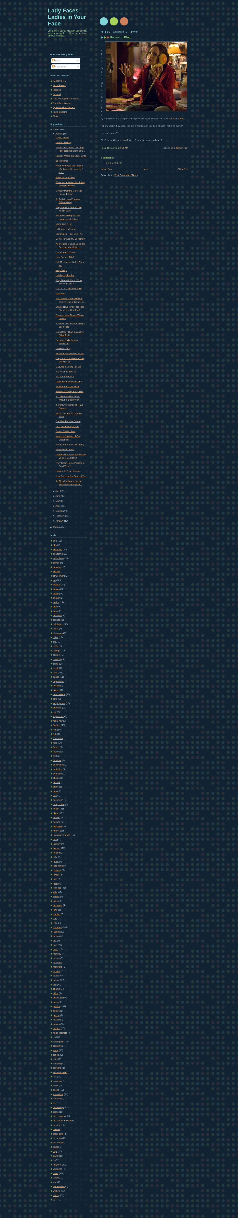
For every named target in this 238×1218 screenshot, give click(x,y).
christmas (58, 633)
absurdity (57, 549)
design (56, 685)
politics (56, 1006)
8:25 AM (124, 148)
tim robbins (58, 1142)
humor (56, 830)
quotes (56, 1024)
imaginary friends (61, 835)
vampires (57, 1169)
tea (54, 1103)
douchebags (59, 694)
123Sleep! (61, 293)
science (57, 1063)
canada (56, 620)
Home (145, 169)
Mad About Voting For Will (68, 367)
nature (56, 980)
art (54, 580)
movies (56, 971)
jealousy (57, 870)
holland (56, 822)
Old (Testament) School (67, 426)
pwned (56, 1019)
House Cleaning (64, 142)
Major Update (62, 137)
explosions (58, 716)
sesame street (60, 1072)
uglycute (57, 1164)
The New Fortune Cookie (68, 421)
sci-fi (55, 1059)
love (55, 945)
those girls (58, 1134)
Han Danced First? (65, 449)
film (186, 148)
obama (56, 989)
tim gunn (57, 1138)
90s (55, 545)
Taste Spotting (60, 112)
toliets (56, 1147)
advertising (58, 558)
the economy (59, 1116)
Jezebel (57, 94)
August (58, 133)
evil (54, 712)
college (56, 650)
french (56, 747)
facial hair (58, 721)
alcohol (56, 571)
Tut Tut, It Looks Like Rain (69, 288)
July (57, 491)
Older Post (182, 169)
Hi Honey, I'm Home (66, 229)
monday (57, 954)
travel (55, 1156)
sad (55, 1037)
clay (55, 642)
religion (56, 1028)
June (57, 496)
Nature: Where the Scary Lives (71, 156)
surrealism (58, 1094)
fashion (179, 148)
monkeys (57, 962)
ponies (56, 1011)
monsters (57, 967)
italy (55, 857)
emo (172, 148)
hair (55, 795)
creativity (57, 659)
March (58, 511)
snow (55, 1085)
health (56, 808)
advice (56, 563)
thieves (56, 1129)
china (55, 628)
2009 (55, 129)
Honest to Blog (120, 37)
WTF (55, 1199)
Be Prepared (62, 161)
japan (55, 861)
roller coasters (60, 1033)
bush (55, 611)
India (55, 839)
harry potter (59, 804)
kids (55, 892)
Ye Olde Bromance (65, 376)
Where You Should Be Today (70, 444)
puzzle (56, 1015)
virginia (56, 1177)
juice (55, 883)
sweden (57, 1098)
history (56, 813)
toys (55, 1151)
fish (54, 734)
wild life (56, 1191)
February (59, 515)
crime (55, 664)
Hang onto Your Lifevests (68, 471)
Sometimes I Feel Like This (69, 234)
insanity (57, 844)
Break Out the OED (65, 177)
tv (54, 1160)
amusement (59, 576)
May (57, 501)
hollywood (58, 826)
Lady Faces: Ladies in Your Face (67, 17)
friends (56, 751)
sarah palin (58, 1041)
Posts (56, 60)
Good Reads (59, 85)
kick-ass (57, 888)
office (55, 993)
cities (55, 637)
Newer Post (106, 169)
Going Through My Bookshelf (70, 239)
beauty (56, 598)
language (57, 905)
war (55, 1182)
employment (59, 703)
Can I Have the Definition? (69, 381)
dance (56, 677)
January (59, 521)
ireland (56, 852)
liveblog (57, 932)
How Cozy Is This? (65, 257)
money (56, 958)
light (55, 918)
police (56, 1002)
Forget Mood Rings (65, 252)
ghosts (56, 778)
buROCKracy (59, 81)
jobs (55, 879)
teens (55, 1112)
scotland (57, 1068)
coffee (56, 646)
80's (55, 541)
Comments (59, 66)
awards (56, 584)
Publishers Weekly (62, 103)
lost (54, 940)
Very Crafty (61, 270)
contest (56, 655)
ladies (56, 901)
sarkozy (57, 1046)
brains (56, 602)
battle (55, 593)
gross (55, 786)
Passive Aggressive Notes (66, 98)
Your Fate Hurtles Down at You (71, 476)
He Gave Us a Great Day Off (70, 353)
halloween (58, 800)
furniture (57, 760)
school (56, 1055)
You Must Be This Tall (66, 371)
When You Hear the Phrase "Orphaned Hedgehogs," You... (69, 169)
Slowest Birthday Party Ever (69, 391)
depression (58, 681)
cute (55, 672)
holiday (56, 817)
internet (57, 848)
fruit (55, 756)
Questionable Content (64, 107)
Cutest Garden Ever (66, 431)
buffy (55, 606)
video (55, 1173)
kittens (56, 896)
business (57, 615)
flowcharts (58, 738)
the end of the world (63, 1120)
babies (56, 589)
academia (58, 554)
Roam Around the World (68, 386)
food (55, 743)
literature (57, 927)
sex (54, 1076)
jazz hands (58, 865)
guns (55, 791)
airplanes (57, 567)
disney (56, 690)
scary (55, 1050)
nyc (54, 984)
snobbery (57, 1081)
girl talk (56, 782)
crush (55, 668)
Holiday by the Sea (65, 275)
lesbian (56, 914)
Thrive (56, 116)
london (56, 936)
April (57, 506)
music (56, 975)
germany (57, 773)
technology (58, 1107)
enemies (57, 707)
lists (55, 923)
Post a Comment (113, 163)
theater (56, 1125)
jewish (56, 874)
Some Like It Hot (64, 224)
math (55, 949)
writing (56, 1195)
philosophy (58, 997)
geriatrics (57, 769)
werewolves (59, 1186)
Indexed (57, 90)
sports (56, 1090)
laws (55, 910)
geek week (58, 764)
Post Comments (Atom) (126, 175)
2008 (55, 527)
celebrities (58, 624)
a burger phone (176, 118)
